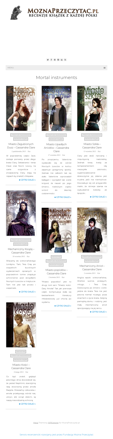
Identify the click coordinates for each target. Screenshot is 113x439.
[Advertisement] (56, 38)
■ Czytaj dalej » (27, 180)
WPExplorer (53, 423)
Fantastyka (56, 257)
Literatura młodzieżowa (20, 135)
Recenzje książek (20, 139)
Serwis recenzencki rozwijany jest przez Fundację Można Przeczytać (56, 434)
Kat (29, 151)
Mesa (35, 423)
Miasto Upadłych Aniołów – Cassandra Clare (56, 148)
